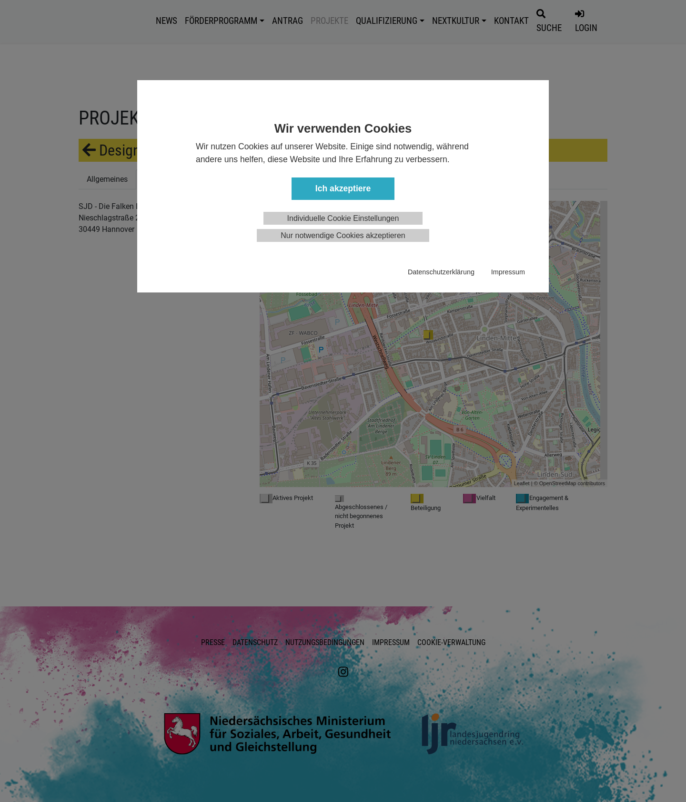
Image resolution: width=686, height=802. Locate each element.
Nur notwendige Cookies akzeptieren (343, 235)
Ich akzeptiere (343, 188)
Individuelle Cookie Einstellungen (343, 218)
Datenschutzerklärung (441, 272)
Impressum (508, 272)
